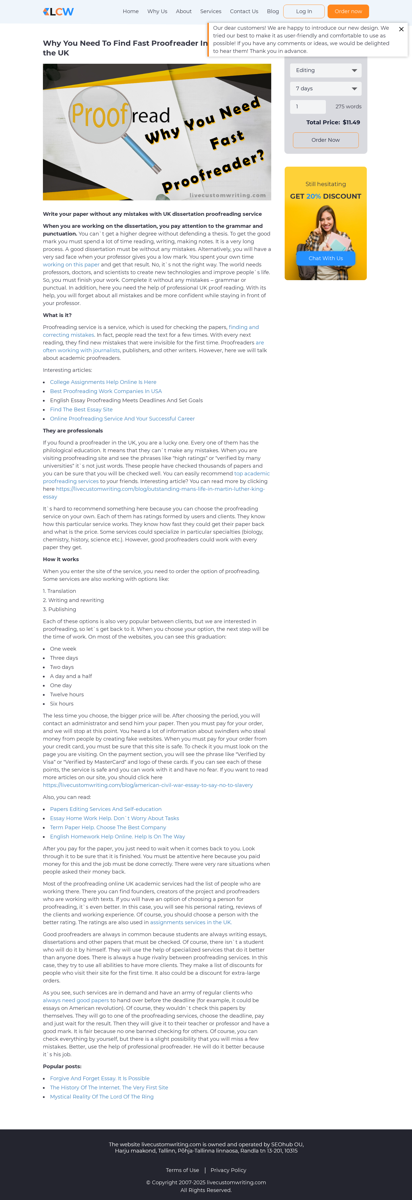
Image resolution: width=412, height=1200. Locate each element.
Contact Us (244, 11)
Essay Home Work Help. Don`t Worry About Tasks (114, 818)
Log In (304, 11)
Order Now (326, 140)
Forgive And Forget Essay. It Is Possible (100, 1078)
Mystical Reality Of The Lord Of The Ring (102, 1097)
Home (131, 11)
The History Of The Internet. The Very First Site (109, 1088)
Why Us (157, 11)
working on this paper (71, 265)
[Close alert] (401, 29)
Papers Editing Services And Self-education (106, 809)
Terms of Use (182, 1170)
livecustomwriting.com (236, 1182)
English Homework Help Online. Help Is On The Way (117, 837)
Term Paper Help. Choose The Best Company (108, 827)
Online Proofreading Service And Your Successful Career (122, 419)
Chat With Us (326, 258)
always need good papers (76, 1000)
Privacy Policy (228, 1170)
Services (210, 11)
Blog (273, 11)
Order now (348, 11)
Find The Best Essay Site (81, 409)
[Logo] (58, 11)
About (184, 11)
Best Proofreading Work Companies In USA (106, 391)
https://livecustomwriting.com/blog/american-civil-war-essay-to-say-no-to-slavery (148, 785)
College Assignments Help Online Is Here (103, 382)
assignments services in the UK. (191, 922)
